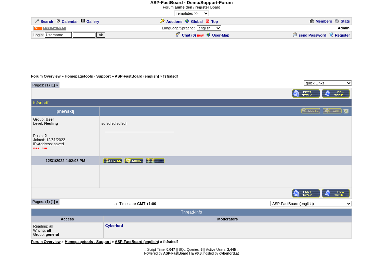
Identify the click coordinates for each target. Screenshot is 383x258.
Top (212, 21)
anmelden (183, 7)
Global (193, 21)
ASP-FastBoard (175, 253)
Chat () (186, 35)
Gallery (90, 21)
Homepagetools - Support (87, 76)
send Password (309, 35)
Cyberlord (114, 225)
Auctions (171, 21)
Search (44, 21)
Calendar (67, 21)
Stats (342, 21)
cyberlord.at (229, 253)
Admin (343, 28)
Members (321, 21)
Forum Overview (46, 76)
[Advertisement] (191, 54)
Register (339, 35)
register (202, 7)
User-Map (218, 35)
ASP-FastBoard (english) (137, 76)
